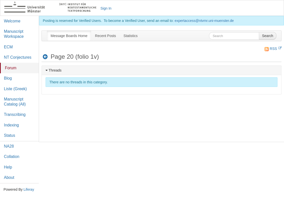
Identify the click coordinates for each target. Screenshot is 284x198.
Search (267, 36)
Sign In (106, 8)
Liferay (28, 189)
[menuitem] (69, 36)
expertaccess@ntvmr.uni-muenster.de (204, 21)
